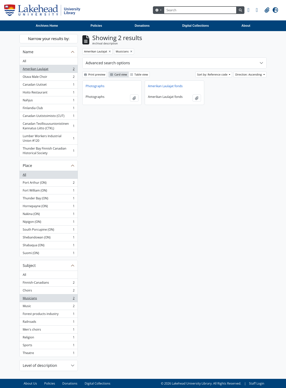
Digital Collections (195, 25)
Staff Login (256, 383)
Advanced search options (108, 62)
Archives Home (47, 25)
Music (48, 307)
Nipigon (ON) (48, 222)
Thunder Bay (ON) (48, 199)
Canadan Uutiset (48, 85)
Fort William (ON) (48, 191)
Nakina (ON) (48, 215)
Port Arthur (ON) (48, 183)
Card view (118, 74)
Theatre (48, 354)
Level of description (40, 365)
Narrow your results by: (48, 38)
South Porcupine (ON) (48, 230)
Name (28, 51)
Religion (48, 338)
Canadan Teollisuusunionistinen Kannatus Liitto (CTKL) (48, 126)
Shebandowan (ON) (48, 238)
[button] (250, 10)
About (245, 25)
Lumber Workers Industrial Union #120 (48, 138)
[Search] (200, 10)
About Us (30, 383)
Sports (48, 346)
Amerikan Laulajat (48, 70)
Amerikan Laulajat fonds (165, 86)
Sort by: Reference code (212, 74)
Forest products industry (48, 315)
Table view (139, 74)
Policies (96, 25)
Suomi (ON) (48, 254)
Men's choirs (48, 330)
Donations (142, 25)
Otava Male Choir (48, 77)
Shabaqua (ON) (48, 246)
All (24, 61)
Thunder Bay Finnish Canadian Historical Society (48, 150)
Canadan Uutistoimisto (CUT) (48, 117)
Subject (29, 265)
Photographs (95, 86)
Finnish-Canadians (48, 283)
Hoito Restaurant (48, 93)
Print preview (94, 74)
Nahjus (48, 101)
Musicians (48, 299)
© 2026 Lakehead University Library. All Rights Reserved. (201, 383)
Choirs (48, 291)
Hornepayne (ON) (48, 207)
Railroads (48, 322)
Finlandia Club (48, 109)
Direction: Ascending (249, 74)
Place (27, 165)
